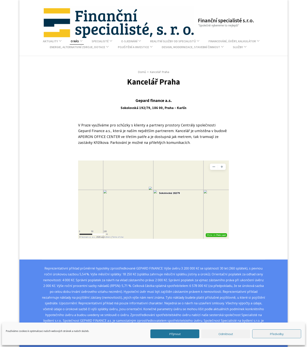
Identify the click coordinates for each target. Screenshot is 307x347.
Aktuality (50, 41)
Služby (238, 47)
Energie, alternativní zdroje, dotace (77, 47)
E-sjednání (129, 41)
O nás (75, 41)
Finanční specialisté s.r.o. (226, 20)
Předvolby (277, 334)
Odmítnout (226, 334)
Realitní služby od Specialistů (173, 41)
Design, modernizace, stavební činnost (191, 47)
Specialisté (100, 41)
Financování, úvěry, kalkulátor (232, 41)
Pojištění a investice (133, 47)
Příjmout (175, 334)
